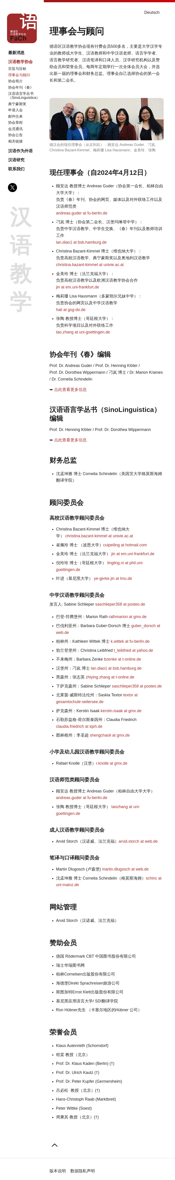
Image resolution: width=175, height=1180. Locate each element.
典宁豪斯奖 (17, 104)
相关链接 (15, 141)
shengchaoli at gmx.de (110, 735)
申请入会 (15, 110)
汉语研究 (16, 159)
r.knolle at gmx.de (111, 763)
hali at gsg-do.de (71, 309)
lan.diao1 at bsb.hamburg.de (81, 242)
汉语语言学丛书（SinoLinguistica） (24, 96)
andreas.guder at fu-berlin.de (81, 213)
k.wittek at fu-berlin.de (130, 641)
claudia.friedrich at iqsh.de (79, 726)
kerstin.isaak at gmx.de (121, 711)
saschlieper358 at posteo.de (120, 604)
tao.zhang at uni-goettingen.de (83, 332)
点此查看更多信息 (70, 389)
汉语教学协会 (20, 61)
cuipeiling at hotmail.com (125, 545)
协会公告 (15, 135)
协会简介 (15, 81)
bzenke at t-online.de (122, 659)
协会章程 (15, 122)
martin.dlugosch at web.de (125, 869)
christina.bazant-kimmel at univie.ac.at (90, 264)
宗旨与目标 (17, 69)
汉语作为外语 (20, 150)
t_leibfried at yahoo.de (133, 650)
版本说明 (57, 1170)
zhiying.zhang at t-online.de (110, 677)
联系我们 (16, 169)
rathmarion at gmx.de (127, 616)
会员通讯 (15, 129)
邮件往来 (15, 116)
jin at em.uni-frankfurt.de (77, 287)
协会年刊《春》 (21, 87)
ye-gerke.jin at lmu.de (113, 578)
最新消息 (16, 52)
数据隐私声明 (82, 1170)
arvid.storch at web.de (138, 841)
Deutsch (152, 12)
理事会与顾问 (19, 75)
